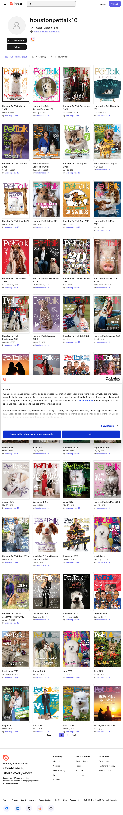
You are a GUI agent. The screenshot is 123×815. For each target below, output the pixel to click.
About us (56, 761)
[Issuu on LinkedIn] (17, 808)
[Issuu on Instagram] (40, 808)
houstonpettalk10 (12, 115)
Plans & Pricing (59, 770)
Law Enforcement (28, 800)
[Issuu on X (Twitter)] (28, 808)
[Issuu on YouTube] (51, 808)
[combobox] (54, 4)
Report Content (45, 800)
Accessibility (75, 800)
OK (91, 434)
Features (79, 766)
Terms (5, 800)
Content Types (82, 761)
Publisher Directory (107, 766)
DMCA (57, 800)
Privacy (15, 800)
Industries (80, 775)
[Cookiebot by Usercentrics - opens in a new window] (108, 379)
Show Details (107, 426)
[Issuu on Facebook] (6, 808)
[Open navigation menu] (5, 4)
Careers (56, 766)
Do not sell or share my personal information (32, 434)
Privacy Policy (85, 400)
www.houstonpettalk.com (47, 31)
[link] (103, 4)
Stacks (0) (38, 56)
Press (55, 775)
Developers (104, 761)
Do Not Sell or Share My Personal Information (100, 800)
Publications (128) (16, 56)
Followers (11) (59, 56)
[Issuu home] (16, 3)
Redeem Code (105, 770)
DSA (65, 800)
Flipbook (79, 770)
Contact (56, 780)
